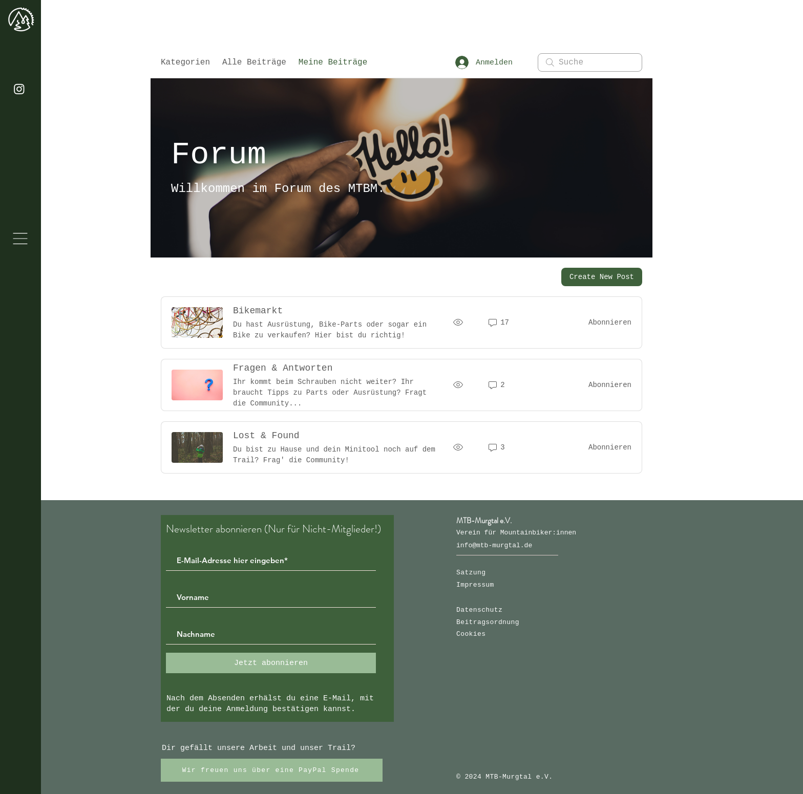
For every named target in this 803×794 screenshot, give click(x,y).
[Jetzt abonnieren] (271, 663)
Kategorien (185, 62)
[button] (20, 238)
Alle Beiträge (254, 62)
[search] (590, 62)
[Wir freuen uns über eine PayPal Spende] (272, 770)
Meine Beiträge (333, 62)
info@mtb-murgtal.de (494, 545)
